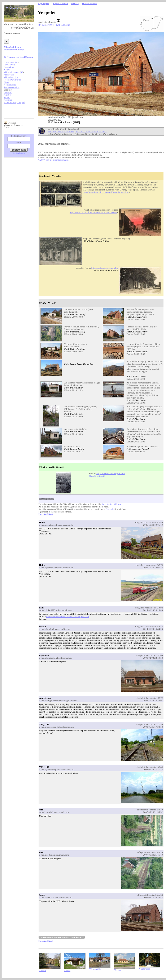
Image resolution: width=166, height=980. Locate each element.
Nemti (7, 69)
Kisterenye (9, 62)
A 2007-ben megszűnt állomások (53, 159)
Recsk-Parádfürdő (12, 79)
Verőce (42, 970)
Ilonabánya (9, 67)
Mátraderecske (11, 77)
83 (22, 72)
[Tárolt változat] (97, 476)
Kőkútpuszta (10, 84)
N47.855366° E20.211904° (61, 131)
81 (17, 62)
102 (19, 102)
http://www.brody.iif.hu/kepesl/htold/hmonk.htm (106, 192)
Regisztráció (19, 153)
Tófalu (7, 97)
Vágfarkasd (144, 968)
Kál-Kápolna (10, 102)
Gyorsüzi (110, 509)
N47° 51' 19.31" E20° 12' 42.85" (90, 131)
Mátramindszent (11, 72)
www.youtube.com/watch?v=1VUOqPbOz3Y (67, 616)
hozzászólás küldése (111, 504)
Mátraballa (9, 74)
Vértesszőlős (95, 969)
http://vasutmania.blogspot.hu (110, 473)
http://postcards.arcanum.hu (104, 268)
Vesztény (118, 970)
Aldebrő (8, 94)
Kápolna (8, 99)
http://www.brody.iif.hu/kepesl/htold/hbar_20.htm (93, 212)
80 (23, 102)
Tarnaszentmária (11, 87)
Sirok (6, 82)
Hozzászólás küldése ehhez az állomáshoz (62, 937)
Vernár (67, 970)
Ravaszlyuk (9, 64)
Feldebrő (8, 92)
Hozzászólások (46, 514)
